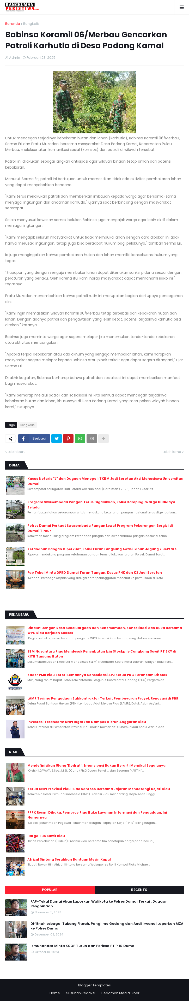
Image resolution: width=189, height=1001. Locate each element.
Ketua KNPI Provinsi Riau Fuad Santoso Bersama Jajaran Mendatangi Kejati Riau (98, 789)
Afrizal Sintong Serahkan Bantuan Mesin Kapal (69, 859)
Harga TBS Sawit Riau (46, 836)
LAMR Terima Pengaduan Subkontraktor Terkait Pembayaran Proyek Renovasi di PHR (102, 698)
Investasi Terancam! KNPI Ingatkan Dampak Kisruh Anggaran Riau (86, 722)
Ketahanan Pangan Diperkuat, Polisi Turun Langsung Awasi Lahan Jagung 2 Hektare (101, 549)
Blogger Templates (94, 985)
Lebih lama (172, 451)
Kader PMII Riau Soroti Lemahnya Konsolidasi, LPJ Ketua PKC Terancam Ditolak (97, 675)
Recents (139, 889)
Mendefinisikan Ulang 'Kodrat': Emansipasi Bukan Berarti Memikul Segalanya (96, 765)
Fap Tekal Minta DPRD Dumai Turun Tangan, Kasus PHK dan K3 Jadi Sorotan (94, 572)
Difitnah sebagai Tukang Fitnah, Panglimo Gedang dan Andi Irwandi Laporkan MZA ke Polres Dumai (107, 926)
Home (55, 993)
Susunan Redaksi (80, 993)
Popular (50, 889)
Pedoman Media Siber (120, 993)
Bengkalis (31, 23)
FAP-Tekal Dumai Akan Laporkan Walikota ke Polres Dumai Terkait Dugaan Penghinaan (99, 904)
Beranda (12, 23)
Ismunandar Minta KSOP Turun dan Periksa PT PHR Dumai (83, 946)
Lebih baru (17, 451)
